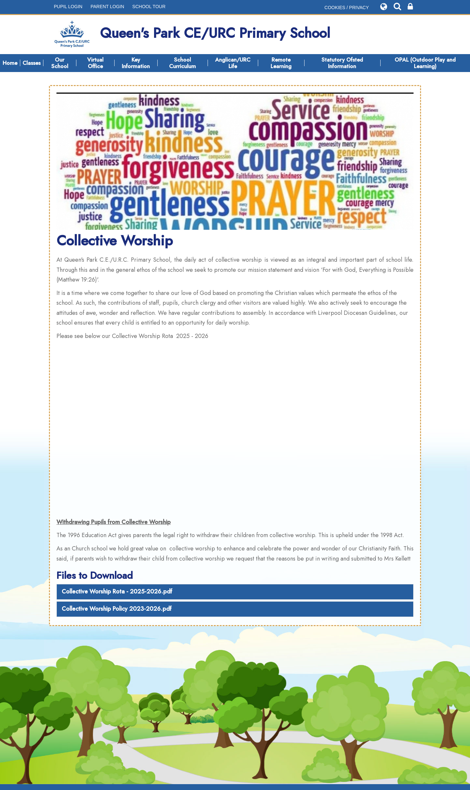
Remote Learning (281, 63)
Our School (59, 63)
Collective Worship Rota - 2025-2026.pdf (117, 591)
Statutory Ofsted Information (342, 63)
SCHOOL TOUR (148, 6)
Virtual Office (95, 63)
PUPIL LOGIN (68, 6)
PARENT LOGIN (107, 6)
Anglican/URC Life (232, 63)
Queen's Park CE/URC (192, 34)
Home (10, 63)
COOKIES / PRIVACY (346, 7)
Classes (31, 63)
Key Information (136, 63)
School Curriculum (182, 63)
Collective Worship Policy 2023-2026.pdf (117, 609)
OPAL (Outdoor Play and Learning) (425, 63)
